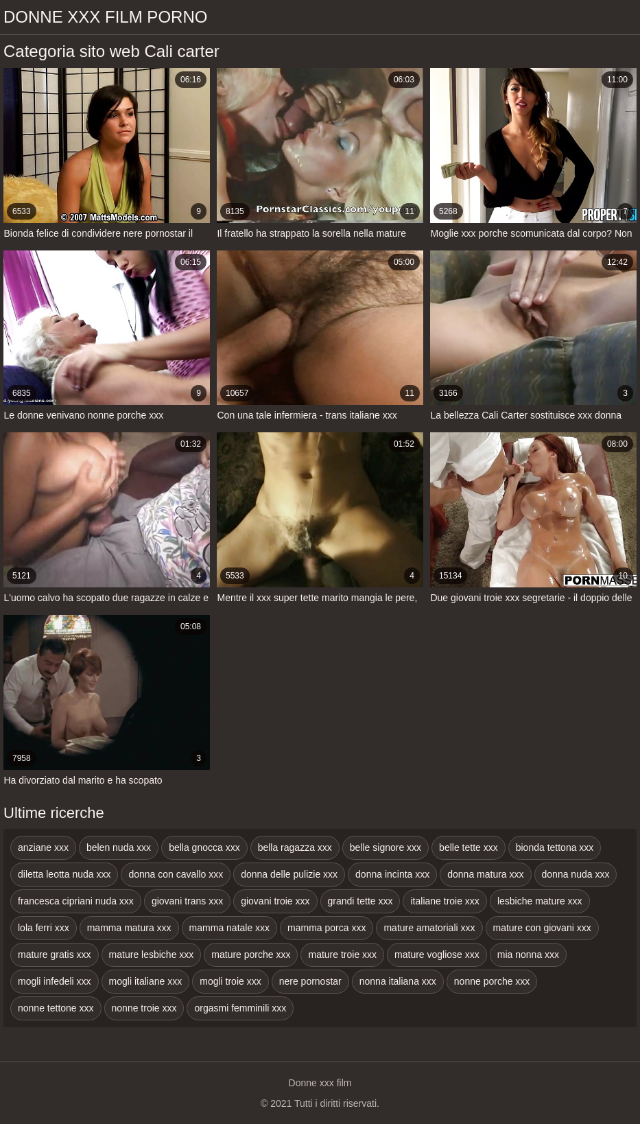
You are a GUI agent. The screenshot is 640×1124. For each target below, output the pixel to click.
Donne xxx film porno (105, 17)
